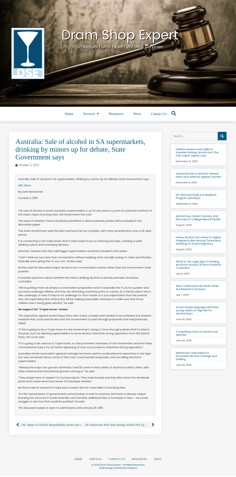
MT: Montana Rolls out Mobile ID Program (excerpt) (196, 196)
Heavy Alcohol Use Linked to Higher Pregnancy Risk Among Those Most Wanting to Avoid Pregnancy (198, 240)
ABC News (24, 185)
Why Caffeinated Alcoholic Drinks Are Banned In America (197, 287)
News (137, 114)
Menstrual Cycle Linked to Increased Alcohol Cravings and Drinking (196, 356)
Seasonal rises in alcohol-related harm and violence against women (198, 175)
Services (91, 113)
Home (69, 114)
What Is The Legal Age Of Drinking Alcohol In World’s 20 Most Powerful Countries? (198, 265)
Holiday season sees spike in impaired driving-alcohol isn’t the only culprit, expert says (197, 152)
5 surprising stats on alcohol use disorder (197, 333)
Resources (116, 114)
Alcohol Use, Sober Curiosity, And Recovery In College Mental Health (198, 217)
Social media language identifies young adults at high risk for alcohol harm (197, 310)
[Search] (222, 136)
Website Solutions (127, 469)
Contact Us (159, 114)
